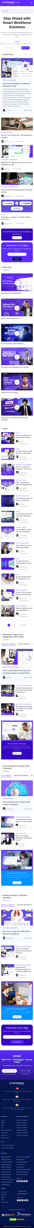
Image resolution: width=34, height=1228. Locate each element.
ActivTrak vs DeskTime (21, 1127)
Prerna (9, 110)
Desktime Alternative (6, 1159)
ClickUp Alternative (5, 1177)
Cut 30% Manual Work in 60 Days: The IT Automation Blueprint (24, 516)
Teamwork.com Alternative (7, 1179)
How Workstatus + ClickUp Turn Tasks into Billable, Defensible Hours (24, 532)
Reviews (3, 1122)
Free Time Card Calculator (7, 1145)
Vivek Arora (9, 196)
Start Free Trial (17, 237)
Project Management (9, 80)
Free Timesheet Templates (7, 1147)
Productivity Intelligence (8, 644)
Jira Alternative (20, 1167)
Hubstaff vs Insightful (21, 1125)
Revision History (5, 1137)
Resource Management (24, 905)
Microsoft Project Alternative (23, 1157)
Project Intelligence (24, 644)
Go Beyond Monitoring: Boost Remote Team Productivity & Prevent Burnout (24, 690)
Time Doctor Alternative (6, 1162)
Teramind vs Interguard (22, 1120)
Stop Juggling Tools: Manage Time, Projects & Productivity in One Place (24, 708)
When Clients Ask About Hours (10, 318)
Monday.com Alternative (22, 1174)
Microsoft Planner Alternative (23, 1169)
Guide (3, 214)
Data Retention (4, 1202)
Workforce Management (23, 817)
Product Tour (4, 1135)
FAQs (2, 1199)
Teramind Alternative (6, 1172)
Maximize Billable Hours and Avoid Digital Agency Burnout (24, 610)
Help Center (4, 1192)
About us (3, 1120)
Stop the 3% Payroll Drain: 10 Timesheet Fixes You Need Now (23, 579)
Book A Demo (8, 1070)
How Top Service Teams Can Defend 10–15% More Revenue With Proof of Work (24, 500)
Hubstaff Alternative (6, 1157)
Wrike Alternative (5, 1184)
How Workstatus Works (6, 1130)
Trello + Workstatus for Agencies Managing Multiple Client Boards (24, 484)
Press (2, 1125)
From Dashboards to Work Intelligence (12, 343)
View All (5, 270)
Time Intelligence (6, 775)
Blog (17, 2)
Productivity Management (9, 159)
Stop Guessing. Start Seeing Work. (11, 293)
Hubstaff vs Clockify (21, 1122)
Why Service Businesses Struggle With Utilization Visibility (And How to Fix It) (24, 437)
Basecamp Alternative (6, 1182)
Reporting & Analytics (23, 496)
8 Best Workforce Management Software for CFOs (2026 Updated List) (23, 969)
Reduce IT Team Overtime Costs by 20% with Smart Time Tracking (23, 594)
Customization (4, 1132)
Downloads (4, 1194)
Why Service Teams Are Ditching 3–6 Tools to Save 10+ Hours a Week (24, 469)
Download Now (17, 753)
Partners (3, 1197)
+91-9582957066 (22, 1191)
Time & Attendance (6, 132)
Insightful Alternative (6, 1164)
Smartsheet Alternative (21, 1162)
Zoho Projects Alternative (22, 1172)
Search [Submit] (24, 48)
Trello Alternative (20, 1159)
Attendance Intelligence (21, 775)
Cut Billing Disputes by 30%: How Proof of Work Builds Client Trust (24, 453)
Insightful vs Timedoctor (22, 1132)
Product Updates (21, 480)
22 (20, 625)
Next (24, 625)
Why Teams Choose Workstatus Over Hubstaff (14, 367)
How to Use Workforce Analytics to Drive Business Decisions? (23, 951)
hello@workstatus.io (23, 1193)
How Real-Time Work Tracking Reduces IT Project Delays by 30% (24, 563)
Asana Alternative (20, 1164)
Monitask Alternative (6, 1174)
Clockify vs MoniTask (21, 1130)
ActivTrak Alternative (6, 1169)
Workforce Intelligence (8, 905)
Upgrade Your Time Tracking (9, 392)
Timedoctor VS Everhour (22, 1135)
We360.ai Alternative (6, 1167)
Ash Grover (9, 141)
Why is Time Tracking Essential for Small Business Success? (24, 838)
